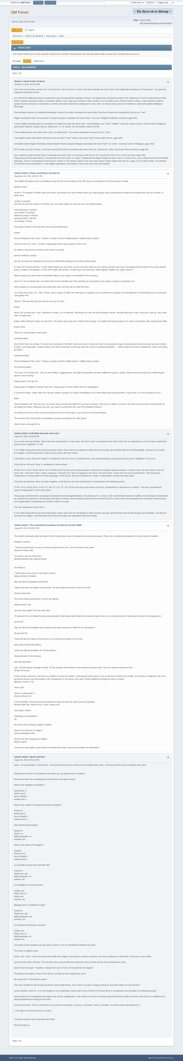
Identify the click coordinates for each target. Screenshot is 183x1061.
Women (18, 81)
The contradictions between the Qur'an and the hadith (56, 525)
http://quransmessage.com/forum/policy (156, 23)
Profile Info (17, 42)
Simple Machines (30, 1058)
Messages (17, 61)
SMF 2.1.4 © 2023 (16, 1058)
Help (150, 1058)
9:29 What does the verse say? (44, 433)
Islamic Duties (21, 173)
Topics (27, 61)
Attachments (39, 61)
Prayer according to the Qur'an (45, 173)
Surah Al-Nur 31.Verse (34, 81)
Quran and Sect (37, 757)
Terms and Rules (159, 1058)
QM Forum (20, 12)
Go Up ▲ (170, 1058)
